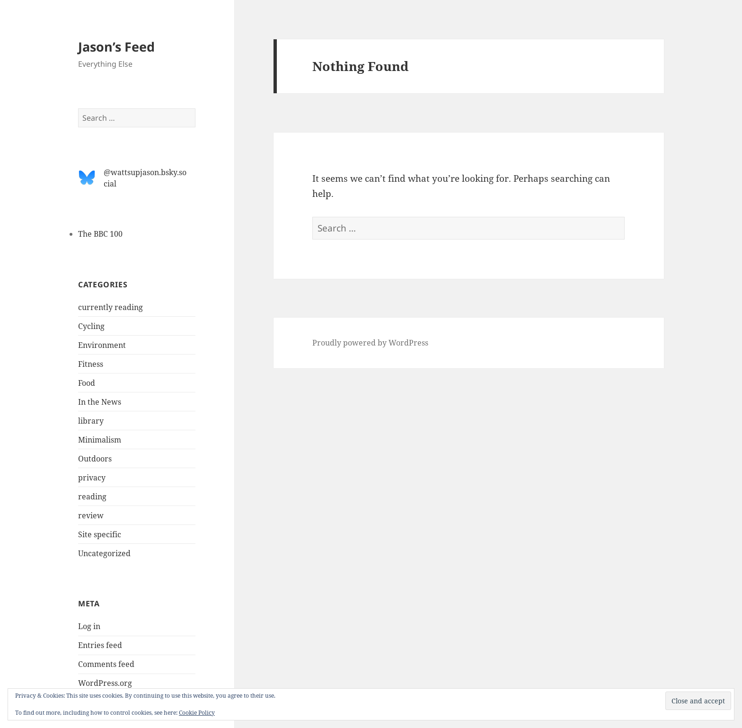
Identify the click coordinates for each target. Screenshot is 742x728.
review (91, 515)
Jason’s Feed (116, 46)
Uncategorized (104, 553)
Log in (89, 626)
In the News (99, 402)
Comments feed (106, 664)
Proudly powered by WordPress (370, 342)
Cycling (91, 326)
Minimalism (99, 440)
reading (92, 496)
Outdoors (95, 458)
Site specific (99, 534)
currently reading (110, 307)
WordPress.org (105, 683)
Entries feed (100, 645)
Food (86, 383)
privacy (92, 477)
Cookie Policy (197, 713)
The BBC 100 (100, 234)
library (91, 421)
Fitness (90, 364)
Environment (102, 345)
